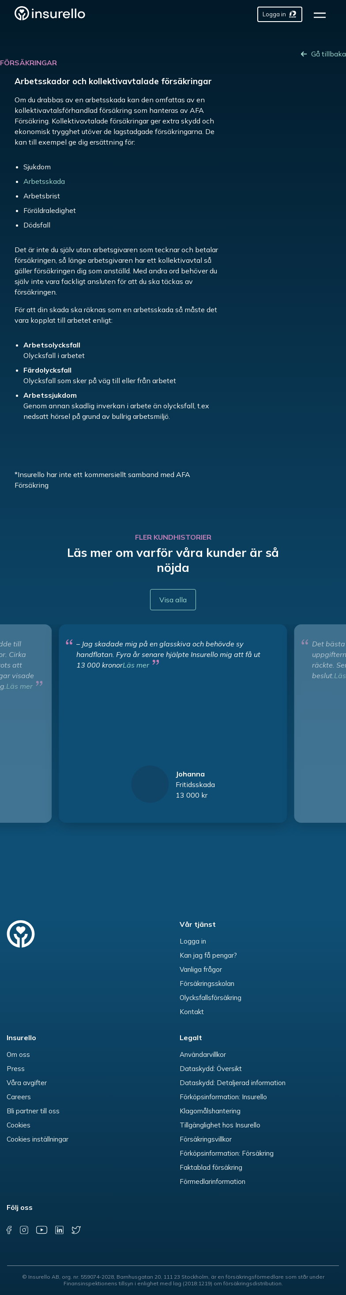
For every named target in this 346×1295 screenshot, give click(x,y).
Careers (19, 1097)
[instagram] (24, 1230)
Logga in (193, 941)
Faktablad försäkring (211, 1167)
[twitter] (76, 1230)
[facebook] (8, 1230)
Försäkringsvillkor (206, 1139)
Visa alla (173, 599)
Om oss (18, 1054)
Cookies (18, 1125)
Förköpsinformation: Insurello (223, 1097)
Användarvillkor (203, 1054)
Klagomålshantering (210, 1111)
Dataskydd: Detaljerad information (233, 1083)
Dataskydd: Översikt (211, 1068)
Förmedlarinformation (212, 1181)
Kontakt (192, 1012)
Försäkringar (28, 62)
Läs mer (136, 665)
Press (16, 1068)
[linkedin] (59, 1230)
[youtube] (41, 1230)
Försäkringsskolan (207, 983)
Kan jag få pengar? (208, 955)
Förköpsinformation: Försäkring (227, 1153)
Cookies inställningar (37, 1139)
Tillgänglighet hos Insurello (220, 1125)
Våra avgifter (27, 1083)
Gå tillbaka (328, 53)
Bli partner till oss (33, 1111)
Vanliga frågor (201, 969)
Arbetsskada (44, 181)
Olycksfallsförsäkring (210, 997)
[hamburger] (322, 14)
